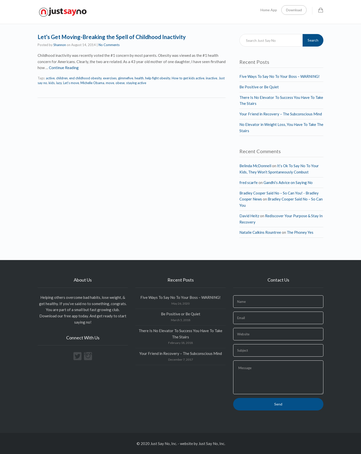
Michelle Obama (92, 83)
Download (294, 10)
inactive (211, 78)
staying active (136, 83)
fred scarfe (248, 182)
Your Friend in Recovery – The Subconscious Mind (280, 114)
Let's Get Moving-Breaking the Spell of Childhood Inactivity (112, 37)
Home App (268, 10)
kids (52, 83)
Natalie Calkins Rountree (260, 232)
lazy (59, 83)
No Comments (109, 45)
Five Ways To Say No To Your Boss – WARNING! (279, 76)
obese (120, 83)
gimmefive (125, 78)
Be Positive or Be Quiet (259, 87)
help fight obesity (157, 78)
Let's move (71, 83)
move (110, 83)
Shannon (59, 45)
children (62, 78)
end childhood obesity (85, 78)
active (50, 78)
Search (313, 40)
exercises (110, 78)
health (139, 78)
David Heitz (249, 215)
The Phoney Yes (300, 232)
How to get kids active (188, 78)
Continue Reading (64, 67)
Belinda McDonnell (255, 165)
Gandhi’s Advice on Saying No (288, 182)
